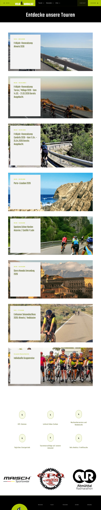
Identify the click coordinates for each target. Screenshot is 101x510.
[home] (24, 3)
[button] (41, 3)
